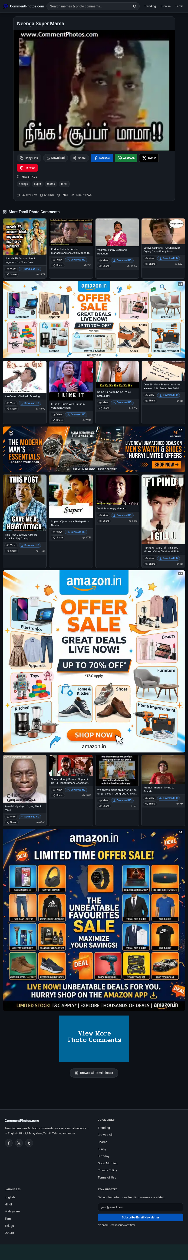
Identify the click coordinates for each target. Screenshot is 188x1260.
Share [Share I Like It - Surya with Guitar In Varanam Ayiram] (58, 420)
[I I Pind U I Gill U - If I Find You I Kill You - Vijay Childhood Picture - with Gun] (163, 509)
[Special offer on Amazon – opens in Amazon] (94, 319)
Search (102, 1142)
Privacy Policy (107, 1170)
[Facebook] (9, 1143)
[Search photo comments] (88, 6)
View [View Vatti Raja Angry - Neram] (103, 515)
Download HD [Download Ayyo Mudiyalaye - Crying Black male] (30, 816)
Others (9, 1232)
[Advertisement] (94, 1251)
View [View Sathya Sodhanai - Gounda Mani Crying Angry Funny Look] (149, 258)
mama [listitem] (51, 184)
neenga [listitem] (23, 184)
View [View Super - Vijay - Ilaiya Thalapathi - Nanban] (57, 532)
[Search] (134, 6)
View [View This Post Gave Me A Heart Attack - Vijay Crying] (11, 545)
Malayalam (12, 1211)
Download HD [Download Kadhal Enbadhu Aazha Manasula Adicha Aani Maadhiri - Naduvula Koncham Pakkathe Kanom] (76, 259)
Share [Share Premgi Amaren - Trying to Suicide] (150, 803)
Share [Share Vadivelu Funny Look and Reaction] (104, 265)
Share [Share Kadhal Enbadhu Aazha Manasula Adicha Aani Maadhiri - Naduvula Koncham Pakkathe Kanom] (58, 265)
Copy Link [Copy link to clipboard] (29, 158)
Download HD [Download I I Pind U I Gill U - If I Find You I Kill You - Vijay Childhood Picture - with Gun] (168, 558)
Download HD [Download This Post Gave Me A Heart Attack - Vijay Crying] (30, 545)
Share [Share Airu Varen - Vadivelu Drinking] (11, 408)
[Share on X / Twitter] (149, 158)
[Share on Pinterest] (27, 168)
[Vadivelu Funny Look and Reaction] (117, 232)
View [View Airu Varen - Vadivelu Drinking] (11, 403)
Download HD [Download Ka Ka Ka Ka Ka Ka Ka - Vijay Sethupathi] (122, 402)
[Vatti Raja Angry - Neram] (117, 490)
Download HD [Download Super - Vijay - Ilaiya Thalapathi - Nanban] (76, 532)
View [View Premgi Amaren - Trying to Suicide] (149, 798)
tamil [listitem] (64, 184)
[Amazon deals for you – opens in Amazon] (94, 449)
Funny (102, 1149)
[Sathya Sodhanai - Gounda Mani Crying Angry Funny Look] (163, 231)
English (10, 1197)
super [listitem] (37, 184)
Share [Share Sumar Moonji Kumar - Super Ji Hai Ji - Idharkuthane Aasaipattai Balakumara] (58, 795)
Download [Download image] (55, 158)
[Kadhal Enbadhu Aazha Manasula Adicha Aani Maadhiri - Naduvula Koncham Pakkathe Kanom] (71, 232)
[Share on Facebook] (102, 158)
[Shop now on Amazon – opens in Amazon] (94, 661)
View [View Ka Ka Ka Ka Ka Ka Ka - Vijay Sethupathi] (103, 402)
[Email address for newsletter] (141, 1207)
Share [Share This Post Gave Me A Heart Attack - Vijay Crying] (11, 550)
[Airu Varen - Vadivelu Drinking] (24, 377)
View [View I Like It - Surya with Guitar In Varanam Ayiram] (57, 414)
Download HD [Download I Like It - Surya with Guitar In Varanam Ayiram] (76, 414)
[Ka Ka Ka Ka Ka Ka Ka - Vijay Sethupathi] (117, 374)
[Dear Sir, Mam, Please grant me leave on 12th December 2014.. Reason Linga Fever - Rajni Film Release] (163, 371)
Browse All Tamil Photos (94, 1073)
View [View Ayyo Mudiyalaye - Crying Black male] (11, 816)
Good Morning (108, 1163)
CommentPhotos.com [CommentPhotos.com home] (22, 1121)
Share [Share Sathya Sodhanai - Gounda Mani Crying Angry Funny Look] (150, 263)
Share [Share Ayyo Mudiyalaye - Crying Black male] (11, 822)
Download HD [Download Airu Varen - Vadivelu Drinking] (30, 403)
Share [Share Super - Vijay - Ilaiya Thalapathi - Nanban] (58, 537)
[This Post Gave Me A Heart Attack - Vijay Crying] (24, 503)
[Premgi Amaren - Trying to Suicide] (163, 769)
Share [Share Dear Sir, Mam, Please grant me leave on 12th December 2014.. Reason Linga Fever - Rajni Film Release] (150, 400)
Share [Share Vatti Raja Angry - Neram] (104, 520)
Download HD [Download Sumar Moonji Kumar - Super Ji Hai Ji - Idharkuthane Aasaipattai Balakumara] (76, 789)
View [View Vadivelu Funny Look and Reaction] (103, 260)
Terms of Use (107, 1177)
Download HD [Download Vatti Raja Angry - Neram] (122, 515)
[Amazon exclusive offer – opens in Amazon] (94, 920)
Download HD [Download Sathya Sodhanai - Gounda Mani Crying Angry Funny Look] (168, 258)
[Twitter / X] (19, 1143)
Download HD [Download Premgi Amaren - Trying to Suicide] (168, 798)
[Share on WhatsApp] (126, 158)
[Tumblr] (29, 1143)
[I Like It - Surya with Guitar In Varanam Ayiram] (71, 380)
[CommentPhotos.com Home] (23, 6)
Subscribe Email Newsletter (140, 1217)
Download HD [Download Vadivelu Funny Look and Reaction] (122, 260)
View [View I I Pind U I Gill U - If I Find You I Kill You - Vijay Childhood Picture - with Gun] (149, 558)
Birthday (103, 1156)
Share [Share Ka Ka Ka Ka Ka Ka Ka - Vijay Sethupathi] (104, 408)
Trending (150, 6)
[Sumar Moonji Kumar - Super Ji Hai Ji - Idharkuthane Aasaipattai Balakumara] (71, 765)
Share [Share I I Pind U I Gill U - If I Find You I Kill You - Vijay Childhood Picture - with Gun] (150, 563)
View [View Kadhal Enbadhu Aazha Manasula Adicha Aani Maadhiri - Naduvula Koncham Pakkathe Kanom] (57, 259)
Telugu (9, 1225)
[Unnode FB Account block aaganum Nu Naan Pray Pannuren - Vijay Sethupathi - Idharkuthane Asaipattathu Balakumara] (24, 236)
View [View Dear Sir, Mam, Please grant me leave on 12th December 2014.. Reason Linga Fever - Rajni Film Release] (149, 395)
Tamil (179, 6)
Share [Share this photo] (79, 158)
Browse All (105, 1134)
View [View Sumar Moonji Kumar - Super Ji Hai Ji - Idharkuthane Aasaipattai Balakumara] (57, 789)
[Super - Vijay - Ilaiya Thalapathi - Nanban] (71, 496)
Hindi (8, 1204)
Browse (166, 6)
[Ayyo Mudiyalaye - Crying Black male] (24, 779)
